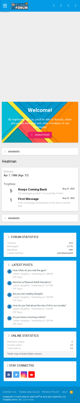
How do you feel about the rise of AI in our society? (39, 305)
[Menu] (5, 6)
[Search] (75, 6)
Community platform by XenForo (34, 397)
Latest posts (22, 265)
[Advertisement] (40, 53)
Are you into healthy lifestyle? (28, 293)
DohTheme (28, 400)
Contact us (9, 392)
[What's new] (68, 6)
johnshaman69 (65, 253)
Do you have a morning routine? (29, 317)
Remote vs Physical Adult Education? (32, 282)
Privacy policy (50, 392)
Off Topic (18, 277)
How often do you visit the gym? (30, 270)
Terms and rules (29, 392)
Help (64, 392)
